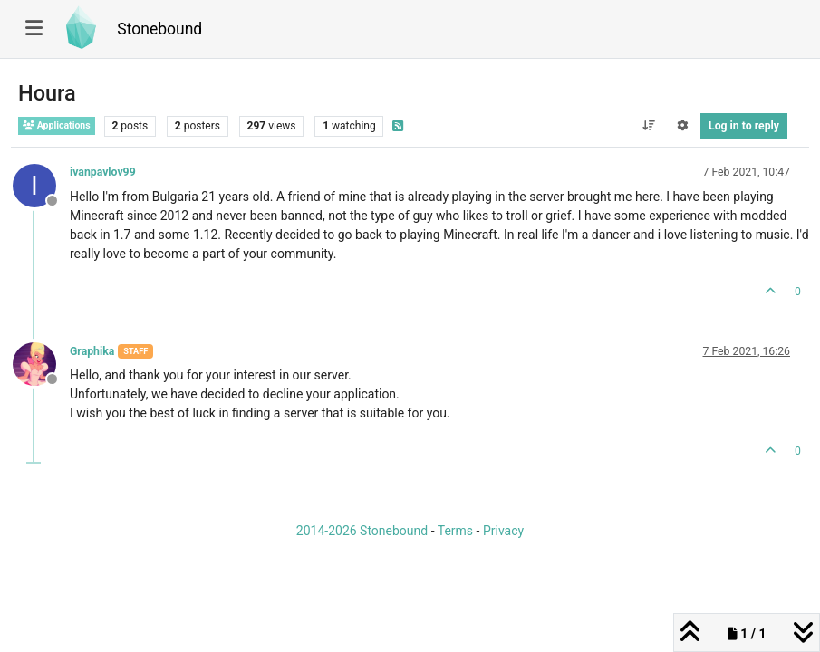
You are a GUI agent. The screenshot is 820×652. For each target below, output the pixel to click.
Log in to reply (744, 126)
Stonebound (159, 29)
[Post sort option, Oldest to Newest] (648, 126)
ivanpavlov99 (103, 172)
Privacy (503, 530)
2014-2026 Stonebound (362, 530)
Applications (57, 125)
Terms (455, 530)
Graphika (92, 351)
